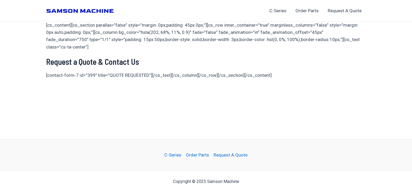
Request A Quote (345, 10)
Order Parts (307, 10)
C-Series (277, 10)
